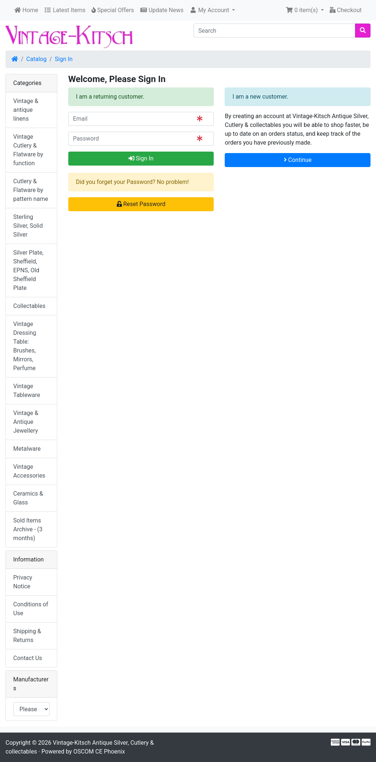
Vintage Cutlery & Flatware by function (28, 150)
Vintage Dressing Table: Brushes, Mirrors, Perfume (24, 346)
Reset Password (141, 204)
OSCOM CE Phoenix (99, 751)
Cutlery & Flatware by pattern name (30, 190)
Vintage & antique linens (25, 110)
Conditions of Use (30, 609)
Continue (298, 159)
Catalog (36, 59)
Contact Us (27, 658)
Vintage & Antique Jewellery (25, 422)
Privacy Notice (22, 582)
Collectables (29, 305)
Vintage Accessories (29, 471)
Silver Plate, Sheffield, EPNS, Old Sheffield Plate (28, 270)
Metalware (27, 448)
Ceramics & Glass (28, 498)
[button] (212, 10)
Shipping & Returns (27, 636)
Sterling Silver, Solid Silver (28, 225)
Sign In (63, 59)
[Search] (274, 31)
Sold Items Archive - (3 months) (28, 529)
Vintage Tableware (26, 390)
